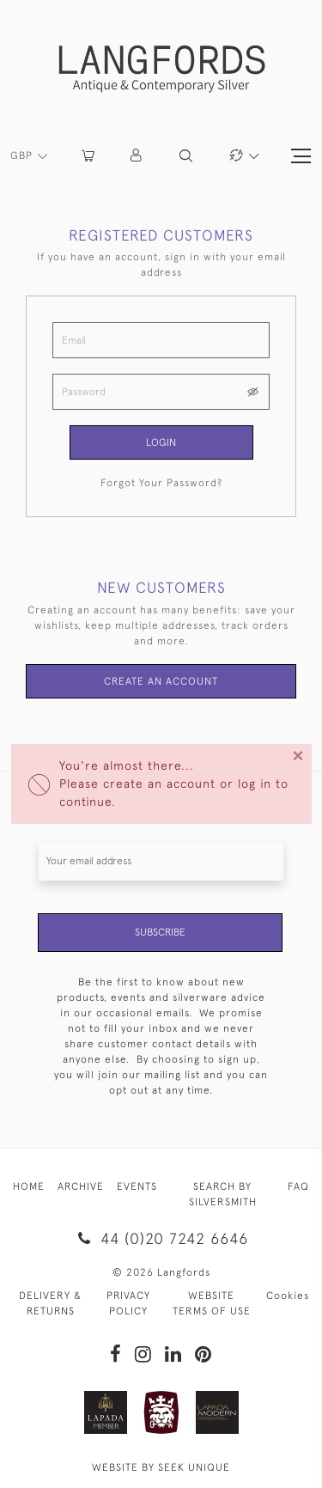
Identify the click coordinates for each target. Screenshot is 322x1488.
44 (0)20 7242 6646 (161, 1238)
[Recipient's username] (161, 861)
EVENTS (137, 1186)
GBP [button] (23, 155)
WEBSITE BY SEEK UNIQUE (161, 1467)
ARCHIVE (81, 1186)
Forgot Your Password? (161, 483)
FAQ (298, 1186)
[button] (137, 156)
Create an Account (161, 681)
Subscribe (160, 932)
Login (161, 442)
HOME (29, 1186)
